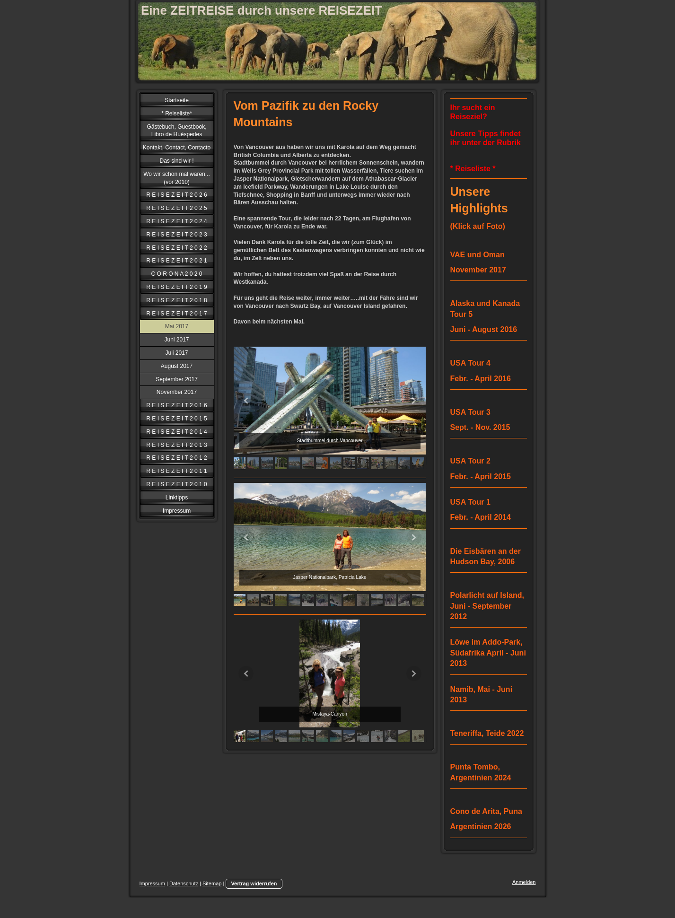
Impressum (152, 883)
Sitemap (211, 883)
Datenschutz (183, 883)
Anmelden (524, 882)
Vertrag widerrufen (254, 883)
